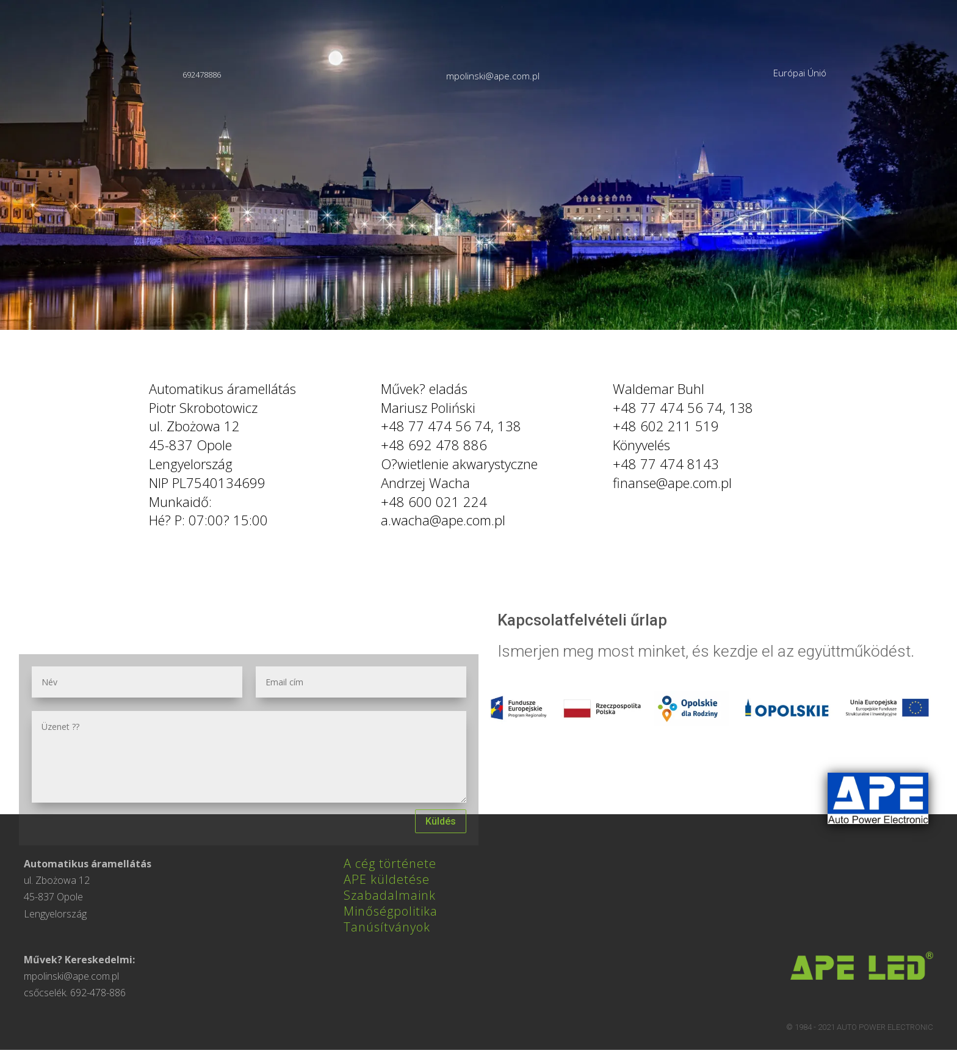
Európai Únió (799, 73)
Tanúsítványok (387, 927)
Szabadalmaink (390, 895)
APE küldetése (387, 879)
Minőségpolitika (391, 911)
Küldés (440, 821)
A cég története (390, 863)
